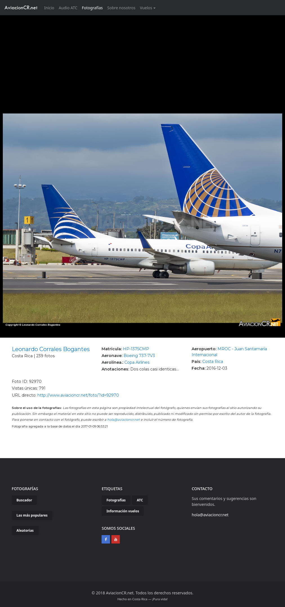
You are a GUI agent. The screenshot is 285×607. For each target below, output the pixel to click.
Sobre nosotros (121, 7)
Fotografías (92, 7)
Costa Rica (212, 361)
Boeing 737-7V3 (139, 355)
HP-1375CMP (136, 348)
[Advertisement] (142, 57)
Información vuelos (122, 511)
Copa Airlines (136, 362)
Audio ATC (68, 7)
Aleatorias (25, 530)
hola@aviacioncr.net (123, 420)
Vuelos (146, 7)
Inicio (50, 7)
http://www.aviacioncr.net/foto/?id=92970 (78, 395)
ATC (140, 500)
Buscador (24, 500)
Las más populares (32, 515)
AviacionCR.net (21, 7)
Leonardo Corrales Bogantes (51, 349)
